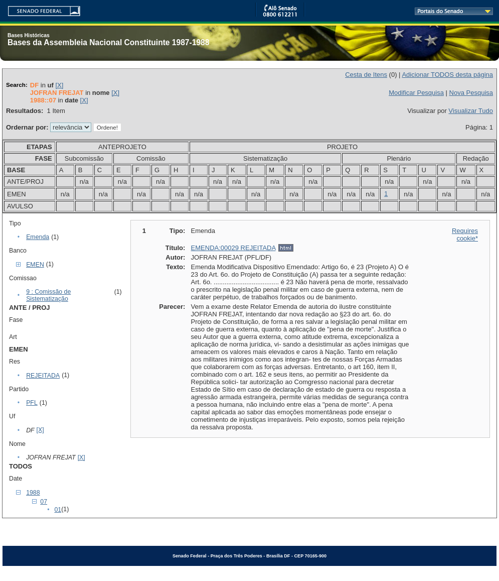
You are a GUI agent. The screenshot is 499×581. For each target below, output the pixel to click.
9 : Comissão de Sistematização (48, 295)
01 (57, 509)
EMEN (35, 264)
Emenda (37, 237)
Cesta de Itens (366, 74)
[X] (59, 85)
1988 (33, 492)
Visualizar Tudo (470, 110)
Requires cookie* (465, 234)
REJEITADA (43, 375)
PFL (32, 402)
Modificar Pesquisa (416, 92)
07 (43, 501)
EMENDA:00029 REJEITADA (233, 248)
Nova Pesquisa (471, 92)
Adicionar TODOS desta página (447, 74)
